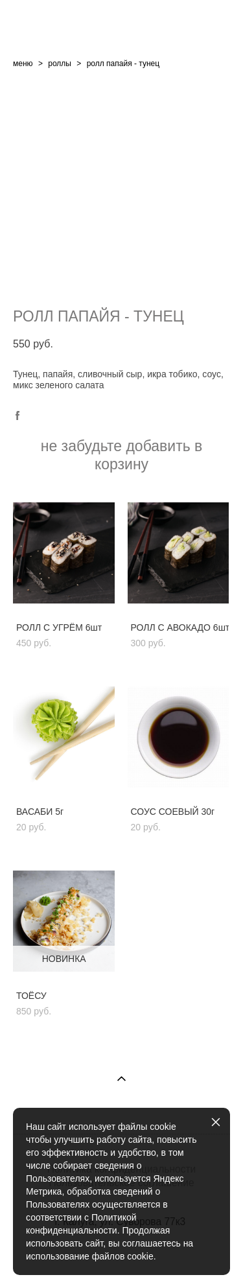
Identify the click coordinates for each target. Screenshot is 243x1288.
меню (23, 63)
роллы (59, 63)
